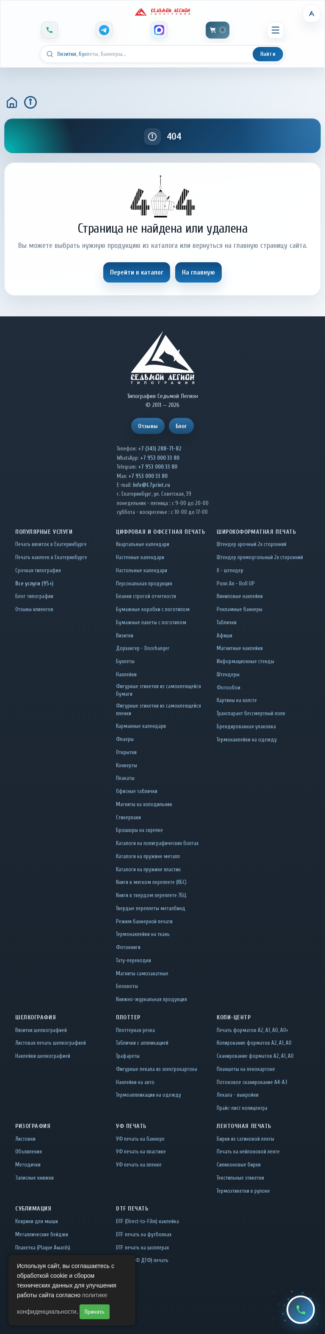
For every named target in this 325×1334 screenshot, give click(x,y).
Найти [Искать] (267, 54)
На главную (198, 272)
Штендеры (228, 674)
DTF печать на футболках (143, 1234)
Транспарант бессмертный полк (251, 713)
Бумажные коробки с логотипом (153, 609)
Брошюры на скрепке (139, 830)
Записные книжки (34, 1178)
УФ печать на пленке (139, 1164)
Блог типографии (34, 596)
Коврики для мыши (36, 1221)
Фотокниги (128, 947)
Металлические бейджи (41, 1234)
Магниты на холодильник (144, 804)
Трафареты (128, 1056)
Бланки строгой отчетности (146, 596)
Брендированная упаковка (246, 726)
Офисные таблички (136, 791)
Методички (28, 1164)
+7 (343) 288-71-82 (160, 448)
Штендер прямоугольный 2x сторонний (260, 557)
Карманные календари (141, 726)
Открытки (126, 752)
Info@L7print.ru (151, 485)
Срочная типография (38, 570)
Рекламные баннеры (239, 609)
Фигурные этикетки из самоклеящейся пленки (158, 709)
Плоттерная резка (135, 1030)
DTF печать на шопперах (142, 1247)
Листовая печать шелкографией (50, 1043)
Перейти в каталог (136, 272)
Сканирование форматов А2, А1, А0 (255, 1056)
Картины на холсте (237, 700)
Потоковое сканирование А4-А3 (252, 1082)
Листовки (25, 1139)
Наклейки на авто (135, 1082)
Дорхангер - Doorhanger (142, 648)
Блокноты (127, 986)
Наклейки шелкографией (42, 1056)
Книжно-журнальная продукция (151, 999)
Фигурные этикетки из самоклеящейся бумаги (158, 690)
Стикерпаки (128, 817)
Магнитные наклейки (240, 648)
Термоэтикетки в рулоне (243, 1191)
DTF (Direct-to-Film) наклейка (147, 1221)
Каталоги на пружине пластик (148, 869)
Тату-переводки (133, 960)
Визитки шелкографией (41, 1030)
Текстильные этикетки (240, 1178)
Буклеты (125, 661)
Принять (95, 1311)
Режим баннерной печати (144, 921)
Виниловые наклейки (240, 596)
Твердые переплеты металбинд (150, 908)
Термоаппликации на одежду (148, 1095)
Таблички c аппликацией (142, 1043)
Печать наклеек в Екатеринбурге (51, 557)
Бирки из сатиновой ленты (245, 1139)
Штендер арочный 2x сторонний (251, 544)
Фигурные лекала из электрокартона (156, 1069)
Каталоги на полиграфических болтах (157, 843)
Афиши (224, 635)
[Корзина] (217, 30)
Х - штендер (230, 570)
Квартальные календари (142, 544)
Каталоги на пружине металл (148, 856)
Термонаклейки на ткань (143, 934)
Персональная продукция (144, 583)
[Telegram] (104, 30)
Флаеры (125, 739)
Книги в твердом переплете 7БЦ (151, 895)
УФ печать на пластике (141, 1151)
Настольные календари (141, 570)
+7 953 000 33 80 (159, 458)
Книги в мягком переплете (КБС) (151, 882)
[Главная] (11, 102)
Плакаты (125, 778)
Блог (181, 426)
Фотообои (228, 687)
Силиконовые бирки (239, 1164)
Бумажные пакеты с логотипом (151, 622)
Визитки (124, 635)
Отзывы (148, 426)
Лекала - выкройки (238, 1095)
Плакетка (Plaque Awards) (42, 1247)
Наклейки (126, 674)
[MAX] (159, 30)
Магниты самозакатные (142, 973)
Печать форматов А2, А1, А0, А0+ (252, 1030)
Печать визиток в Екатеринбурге (51, 544)
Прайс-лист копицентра (242, 1108)
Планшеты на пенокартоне (246, 1069)
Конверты (126, 765)
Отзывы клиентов (34, 609)
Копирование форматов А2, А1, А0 (254, 1043)
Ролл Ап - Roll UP (236, 583)
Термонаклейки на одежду (247, 739)
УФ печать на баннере (140, 1139)
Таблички (227, 622)
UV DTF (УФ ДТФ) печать (142, 1260)
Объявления (28, 1151)
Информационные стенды (245, 661)
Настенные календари (140, 557)
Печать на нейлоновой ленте (248, 1151)
